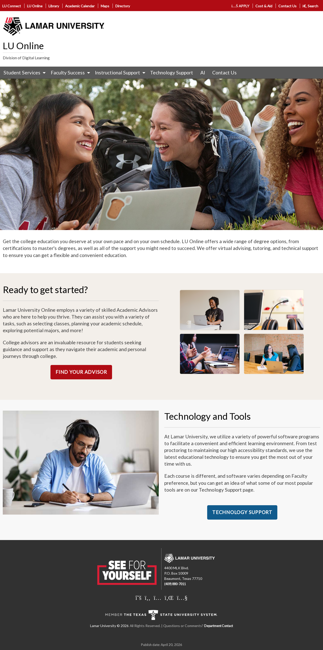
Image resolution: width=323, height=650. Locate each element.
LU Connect (11, 6)
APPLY (240, 6)
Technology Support (171, 72)
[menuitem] (23, 73)
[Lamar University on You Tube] (182, 597)
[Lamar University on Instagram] (157, 597)
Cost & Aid (263, 6)
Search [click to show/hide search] (310, 6)
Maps (105, 6)
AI (202, 72)
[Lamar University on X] (138, 597)
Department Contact (218, 626)
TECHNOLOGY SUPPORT (242, 512)
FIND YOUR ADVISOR (81, 372)
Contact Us (287, 6)
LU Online (34, 6)
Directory (122, 6)
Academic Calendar (80, 6)
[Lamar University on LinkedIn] (169, 597)
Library (53, 6)
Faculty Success (68, 72)
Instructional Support (117, 72)
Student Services (22, 72)
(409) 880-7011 (175, 584)
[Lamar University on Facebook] (147, 597)
